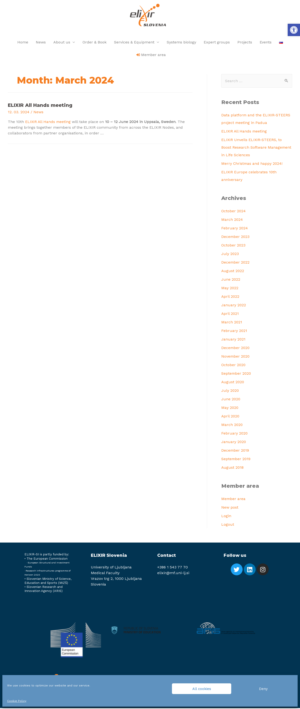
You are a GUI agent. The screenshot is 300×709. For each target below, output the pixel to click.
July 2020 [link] (230, 391)
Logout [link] (227, 525)
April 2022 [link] (230, 297)
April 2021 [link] (230, 314)
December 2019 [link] (235, 451)
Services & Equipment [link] (134, 43)
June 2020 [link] (231, 400)
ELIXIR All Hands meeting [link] (40, 106)
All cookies (201, 689)
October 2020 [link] (233, 366)
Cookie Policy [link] (16, 701)
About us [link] (61, 43)
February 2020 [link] (234, 434)
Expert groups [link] (217, 43)
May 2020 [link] (230, 408)
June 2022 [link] (230, 280)
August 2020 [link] (233, 383)
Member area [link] (233, 499)
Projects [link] (244, 43)
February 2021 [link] (234, 331)
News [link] (41, 43)
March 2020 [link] (232, 425)
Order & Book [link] (94, 43)
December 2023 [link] (235, 237)
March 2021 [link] (231, 323)
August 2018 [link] (232, 468)
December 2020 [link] (235, 348)
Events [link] (266, 43)
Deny (263, 689)
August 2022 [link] (233, 271)
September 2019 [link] (236, 460)
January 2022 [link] (233, 306)
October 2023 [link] (233, 246)
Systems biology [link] (181, 43)
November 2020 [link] (235, 357)
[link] (294, 30)
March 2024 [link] (232, 220)
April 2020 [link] (230, 417)
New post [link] (229, 508)
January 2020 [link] (233, 442)
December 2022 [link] (235, 263)
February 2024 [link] (234, 229)
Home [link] (22, 43)
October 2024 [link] (233, 212)
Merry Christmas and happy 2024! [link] (252, 164)
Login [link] (226, 517)
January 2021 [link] (233, 340)
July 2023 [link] (230, 254)
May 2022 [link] (230, 289)
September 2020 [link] (236, 374)
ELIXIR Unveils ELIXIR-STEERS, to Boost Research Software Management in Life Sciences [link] (256, 148)
